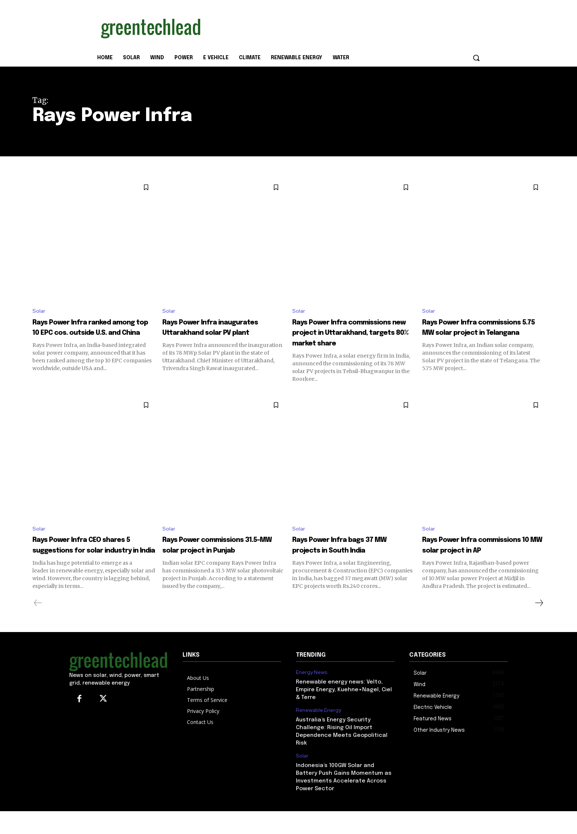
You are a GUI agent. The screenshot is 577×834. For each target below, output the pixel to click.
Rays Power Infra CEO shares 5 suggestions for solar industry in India (90, 562)
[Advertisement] (344, 26)
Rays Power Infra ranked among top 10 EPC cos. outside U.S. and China (88, 333)
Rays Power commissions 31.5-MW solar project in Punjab (220, 562)
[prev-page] (38, 625)
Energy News (312, 695)
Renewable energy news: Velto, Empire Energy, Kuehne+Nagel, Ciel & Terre (344, 713)
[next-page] (539, 625)
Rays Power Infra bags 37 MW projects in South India (350, 562)
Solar (39, 311)
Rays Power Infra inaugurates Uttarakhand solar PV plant (221, 333)
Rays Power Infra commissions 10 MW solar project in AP (480, 562)
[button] (476, 58)
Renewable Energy (318, 733)
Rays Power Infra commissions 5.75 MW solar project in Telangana (482, 333)
